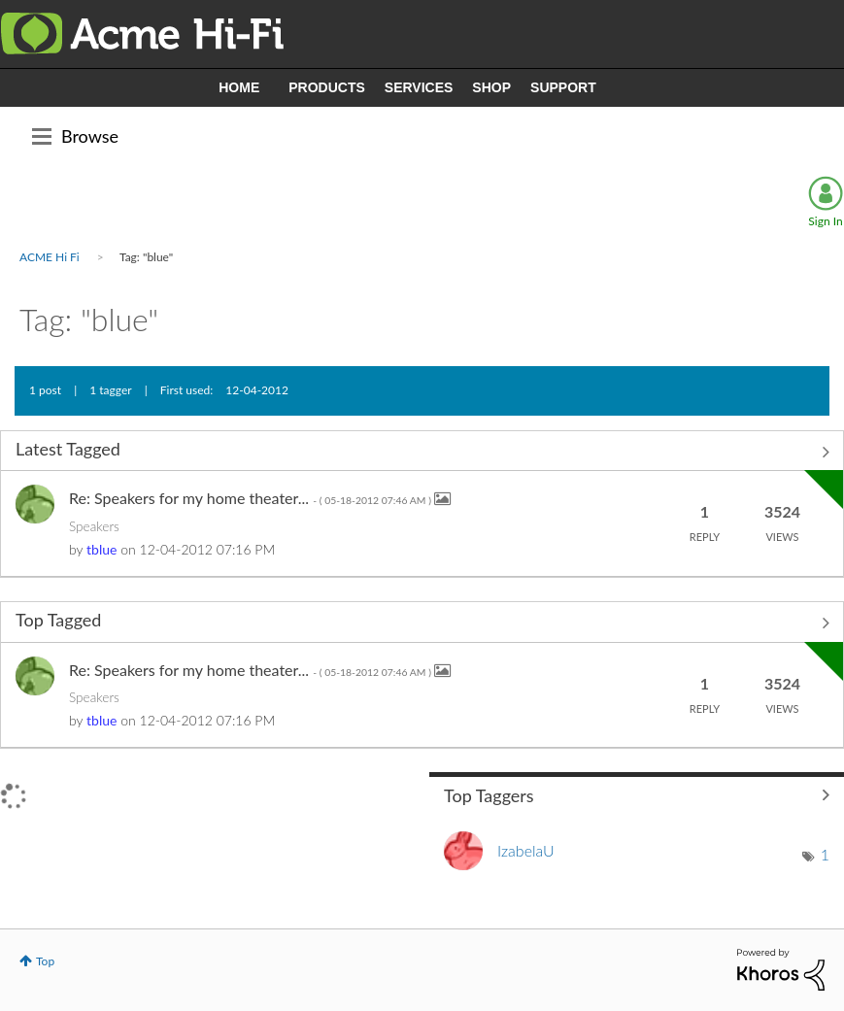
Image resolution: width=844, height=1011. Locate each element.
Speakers (94, 526)
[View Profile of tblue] (101, 549)
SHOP (491, 87)
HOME (239, 87)
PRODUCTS (326, 87)
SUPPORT (563, 87)
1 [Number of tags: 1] (825, 854)
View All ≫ (422, 452)
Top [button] (45, 961)
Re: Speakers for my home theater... (251, 498)
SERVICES (419, 87)
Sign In (825, 221)
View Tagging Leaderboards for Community (636, 794)
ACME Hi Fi (49, 257)
